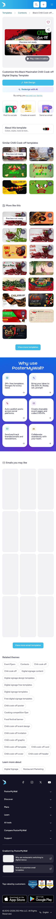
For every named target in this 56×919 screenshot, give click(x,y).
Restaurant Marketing (33, 769)
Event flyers (9, 664)
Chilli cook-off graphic (14, 740)
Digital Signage (11, 769)
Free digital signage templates (18, 698)
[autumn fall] (41, 268)
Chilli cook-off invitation (15, 733)
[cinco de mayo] (15, 171)
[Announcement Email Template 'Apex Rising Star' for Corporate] (46, 574)
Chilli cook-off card (40, 747)
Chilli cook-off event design (17, 726)
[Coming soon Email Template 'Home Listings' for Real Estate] (28, 616)
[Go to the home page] (3, 4)
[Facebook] (23, 782)
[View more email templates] (28, 645)
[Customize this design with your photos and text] (28, 42)
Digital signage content (32, 671)
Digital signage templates (16, 692)
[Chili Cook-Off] (15, 268)
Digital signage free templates (18, 685)
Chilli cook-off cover (13, 754)
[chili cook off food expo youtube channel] (41, 218)
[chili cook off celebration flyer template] (15, 251)
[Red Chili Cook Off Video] (15, 315)
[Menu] (52, 4)
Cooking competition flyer (16, 712)
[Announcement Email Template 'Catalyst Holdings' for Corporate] (46, 489)
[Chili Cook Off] (15, 235)
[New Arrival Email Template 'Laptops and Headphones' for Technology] (28, 574)
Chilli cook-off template (15, 747)
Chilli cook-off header (38, 754)
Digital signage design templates (19, 678)
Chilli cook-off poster (14, 705)
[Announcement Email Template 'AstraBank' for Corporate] (46, 616)
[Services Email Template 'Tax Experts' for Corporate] (10, 616)
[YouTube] (49, 782)
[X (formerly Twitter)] (41, 782)
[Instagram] (32, 782)
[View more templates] (28, 347)
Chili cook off (40, 664)
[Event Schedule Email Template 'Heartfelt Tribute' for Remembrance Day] (28, 489)
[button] (48, 22)
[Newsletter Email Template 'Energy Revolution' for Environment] (10, 489)
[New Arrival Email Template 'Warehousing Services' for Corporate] (28, 531)
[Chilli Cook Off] (41, 154)
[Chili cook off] (41, 235)
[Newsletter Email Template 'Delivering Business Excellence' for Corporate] (46, 531)
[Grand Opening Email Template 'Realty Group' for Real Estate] (10, 574)
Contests (24, 664)
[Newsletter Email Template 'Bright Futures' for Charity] (10, 531)
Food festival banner (13, 719)
